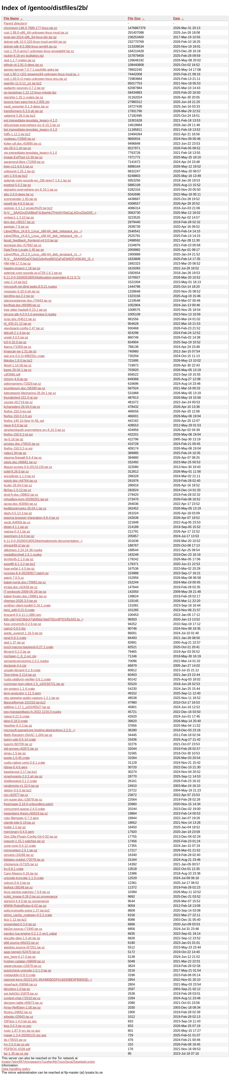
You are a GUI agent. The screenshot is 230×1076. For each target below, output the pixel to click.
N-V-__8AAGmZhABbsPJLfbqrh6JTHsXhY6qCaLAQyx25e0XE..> (50, 212)
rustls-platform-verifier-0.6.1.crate (27, 679)
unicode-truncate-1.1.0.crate (24, 878)
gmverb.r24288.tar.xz (19, 855)
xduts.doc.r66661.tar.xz (20, 462)
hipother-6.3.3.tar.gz (18, 725)
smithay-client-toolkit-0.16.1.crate (27, 605)
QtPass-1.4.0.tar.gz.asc (20, 1021)
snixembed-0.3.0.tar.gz (20, 924)
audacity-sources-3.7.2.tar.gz (24, 88)
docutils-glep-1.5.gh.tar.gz (22, 938)
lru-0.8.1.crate (14, 869)
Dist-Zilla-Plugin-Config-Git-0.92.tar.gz (30, 836)
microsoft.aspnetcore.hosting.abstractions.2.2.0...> (39, 730)
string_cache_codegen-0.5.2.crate (28, 915)
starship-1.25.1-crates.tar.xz (23, 97)
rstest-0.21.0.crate (16, 716)
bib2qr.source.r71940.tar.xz (23, 929)
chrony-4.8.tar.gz (16, 379)
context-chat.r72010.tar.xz (22, 998)
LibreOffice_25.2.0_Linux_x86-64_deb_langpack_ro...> (43, 254)
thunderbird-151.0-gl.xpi (20, 397)
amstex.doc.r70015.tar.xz (21, 444)
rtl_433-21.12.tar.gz (17, 323)
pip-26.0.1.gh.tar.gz (17, 148)
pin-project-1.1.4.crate (19, 688)
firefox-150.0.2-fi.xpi (18, 416)
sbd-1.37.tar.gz (14, 642)
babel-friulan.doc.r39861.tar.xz (25, 596)
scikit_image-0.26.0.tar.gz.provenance (30, 896)
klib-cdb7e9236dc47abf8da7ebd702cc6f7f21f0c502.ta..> (43, 619)
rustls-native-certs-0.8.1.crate (24, 762)
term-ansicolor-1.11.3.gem (22, 693)
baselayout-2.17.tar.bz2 (20, 772)
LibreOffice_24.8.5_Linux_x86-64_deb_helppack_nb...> (43, 236)
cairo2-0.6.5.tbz (15, 628)
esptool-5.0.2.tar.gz (17, 185)
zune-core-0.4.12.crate (20, 845)
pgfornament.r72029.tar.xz (22, 383)
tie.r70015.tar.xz (15, 1040)
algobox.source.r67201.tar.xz (24, 947)
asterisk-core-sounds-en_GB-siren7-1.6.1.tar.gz (37, 180)
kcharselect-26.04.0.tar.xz (22, 406)
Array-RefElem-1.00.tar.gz (22, 1007)
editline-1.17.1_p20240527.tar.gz (27, 707)
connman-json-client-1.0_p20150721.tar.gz (34, 684)
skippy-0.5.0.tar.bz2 (17, 790)
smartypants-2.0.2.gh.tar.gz (23, 776)
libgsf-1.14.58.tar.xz (17, 365)
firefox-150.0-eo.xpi (17, 411)
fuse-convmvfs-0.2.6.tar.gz (22, 624)
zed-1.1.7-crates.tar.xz (19, 60)
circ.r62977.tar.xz (16, 795)
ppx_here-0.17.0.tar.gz (20, 956)
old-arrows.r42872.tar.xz (21, 748)
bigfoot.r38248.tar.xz (18, 887)
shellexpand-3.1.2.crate (20, 781)
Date (176, 18)
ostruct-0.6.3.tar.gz (17, 883)
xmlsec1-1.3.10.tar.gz (19, 217)
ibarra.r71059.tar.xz (17, 347)
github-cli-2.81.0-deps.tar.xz (23, 65)
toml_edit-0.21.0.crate (19, 610)
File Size (134, 18)
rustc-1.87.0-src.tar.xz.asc (22, 1030)
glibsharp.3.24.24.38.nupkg (23, 550)
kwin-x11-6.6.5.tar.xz (18, 166)
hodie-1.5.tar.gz (15, 827)
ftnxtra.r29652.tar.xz (18, 1012)
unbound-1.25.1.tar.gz (19, 171)
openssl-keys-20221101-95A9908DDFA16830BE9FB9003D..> (48, 979)
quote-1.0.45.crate (17, 758)
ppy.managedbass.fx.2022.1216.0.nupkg (32, 712)
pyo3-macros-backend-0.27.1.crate (28, 647)
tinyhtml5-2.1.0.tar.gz (18, 559)
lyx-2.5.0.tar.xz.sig (16, 1044)
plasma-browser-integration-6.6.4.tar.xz (31, 517)
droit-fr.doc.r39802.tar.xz (21, 494)
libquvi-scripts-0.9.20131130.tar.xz (28, 467)
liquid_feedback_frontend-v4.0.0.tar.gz (31, 240)
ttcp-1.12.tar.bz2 (15, 919)
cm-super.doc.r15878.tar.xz (23, 799)
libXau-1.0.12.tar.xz (17, 490)
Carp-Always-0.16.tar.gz (21, 873)
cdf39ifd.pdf (12, 374)
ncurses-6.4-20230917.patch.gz (26, 573)
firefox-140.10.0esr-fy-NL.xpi (24, 420)
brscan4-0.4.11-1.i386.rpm (22, 615)
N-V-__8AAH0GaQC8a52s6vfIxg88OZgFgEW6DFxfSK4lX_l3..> (49, 259)
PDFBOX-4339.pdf (17, 1049)
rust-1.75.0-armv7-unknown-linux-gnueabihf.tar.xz (39, 51)
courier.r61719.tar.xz (18, 402)
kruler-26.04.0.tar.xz (18, 485)
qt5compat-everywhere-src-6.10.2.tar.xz (32, 125)
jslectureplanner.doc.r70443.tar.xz (27, 300)
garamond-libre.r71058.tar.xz (24, 162)
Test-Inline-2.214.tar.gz (20, 674)
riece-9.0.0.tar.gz (16, 425)
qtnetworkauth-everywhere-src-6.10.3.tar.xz (34, 430)
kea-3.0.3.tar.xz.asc (17, 1026)
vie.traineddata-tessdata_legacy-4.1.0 (30, 152)
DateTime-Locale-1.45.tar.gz (24, 249)
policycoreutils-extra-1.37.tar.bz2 (27, 910)
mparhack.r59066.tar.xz (20, 984)
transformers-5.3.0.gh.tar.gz (23, 111)
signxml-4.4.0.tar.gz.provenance (26, 901)
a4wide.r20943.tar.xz (18, 1016)
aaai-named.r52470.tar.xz (22, 952)
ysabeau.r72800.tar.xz (19, 138)
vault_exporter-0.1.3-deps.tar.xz (26, 106)
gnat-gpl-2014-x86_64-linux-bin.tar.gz (30, 37)
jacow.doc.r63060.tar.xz (20, 504)
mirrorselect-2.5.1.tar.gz (20, 850)
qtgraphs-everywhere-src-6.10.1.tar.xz (30, 189)
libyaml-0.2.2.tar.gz (17, 651)
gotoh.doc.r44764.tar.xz (20, 480)
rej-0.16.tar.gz (13, 439)
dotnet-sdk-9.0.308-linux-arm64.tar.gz (30, 46)
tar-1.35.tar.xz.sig (16, 1053)
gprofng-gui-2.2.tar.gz (19, 296)
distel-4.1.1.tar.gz (16, 527)
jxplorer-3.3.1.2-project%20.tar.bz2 (28, 208)
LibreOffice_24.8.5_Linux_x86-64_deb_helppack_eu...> (43, 231)
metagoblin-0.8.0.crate (19, 975)
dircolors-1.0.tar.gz (17, 989)
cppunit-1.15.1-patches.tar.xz (24, 841)
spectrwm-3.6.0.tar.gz (19, 536)
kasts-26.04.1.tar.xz (17, 370)
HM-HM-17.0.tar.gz (17, 263)
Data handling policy (16, 1069)
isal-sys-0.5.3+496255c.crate (24, 356)
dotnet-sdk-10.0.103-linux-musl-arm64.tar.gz (35, 41)
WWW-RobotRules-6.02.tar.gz (25, 905)
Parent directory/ (15, 23)
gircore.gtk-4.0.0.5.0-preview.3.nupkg (30, 314)
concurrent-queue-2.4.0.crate (24, 809)
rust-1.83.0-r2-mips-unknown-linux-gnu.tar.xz (35, 79)
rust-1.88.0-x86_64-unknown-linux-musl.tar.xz (36, 32)
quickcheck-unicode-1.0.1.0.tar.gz (27, 970)
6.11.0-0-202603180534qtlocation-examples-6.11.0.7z (42, 277)
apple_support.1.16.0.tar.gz (23, 633)
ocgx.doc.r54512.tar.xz (20, 319)
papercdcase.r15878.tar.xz (22, 966)
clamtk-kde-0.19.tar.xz (19, 822)
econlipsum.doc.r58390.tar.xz (24, 388)
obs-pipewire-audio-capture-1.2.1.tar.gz (31, 698)
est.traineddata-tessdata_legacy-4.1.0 (30, 120)
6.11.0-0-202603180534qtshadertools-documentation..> (43, 541)
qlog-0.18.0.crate (16, 721)
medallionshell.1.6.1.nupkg (22, 554)
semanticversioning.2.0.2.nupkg (26, 661)
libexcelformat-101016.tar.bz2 (25, 702)
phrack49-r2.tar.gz (16, 545)
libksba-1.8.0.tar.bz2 (18, 360)
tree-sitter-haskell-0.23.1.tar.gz (25, 309)
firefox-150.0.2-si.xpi (18, 448)
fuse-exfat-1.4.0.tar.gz (19, 568)
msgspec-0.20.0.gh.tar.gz (22, 291)
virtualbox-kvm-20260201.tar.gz (26, 499)
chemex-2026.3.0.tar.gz (20, 601)
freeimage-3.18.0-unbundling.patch (28, 804)
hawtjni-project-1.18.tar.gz (22, 268)
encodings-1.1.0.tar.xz (19, 476)
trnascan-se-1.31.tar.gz (20, 351)
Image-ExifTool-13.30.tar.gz (23, 157)
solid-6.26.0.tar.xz (16, 471)
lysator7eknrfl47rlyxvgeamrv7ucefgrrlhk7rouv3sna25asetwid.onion (48, 1061)
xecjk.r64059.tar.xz (17, 522)
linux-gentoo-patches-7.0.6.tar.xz (27, 892)
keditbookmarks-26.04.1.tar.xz (25, 508)
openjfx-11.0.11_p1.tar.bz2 (22, 83)
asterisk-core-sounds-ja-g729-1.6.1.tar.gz (33, 273)
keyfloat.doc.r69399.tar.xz (22, 305)
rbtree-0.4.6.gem (15, 767)
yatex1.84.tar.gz (15, 453)
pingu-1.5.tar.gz (15, 753)
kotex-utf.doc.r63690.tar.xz (22, 143)
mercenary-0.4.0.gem (19, 832)
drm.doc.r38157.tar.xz (19, 222)
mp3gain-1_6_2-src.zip (20, 656)
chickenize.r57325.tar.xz (21, 864)
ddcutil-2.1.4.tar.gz (17, 333)
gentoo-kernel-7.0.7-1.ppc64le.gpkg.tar (31, 69)
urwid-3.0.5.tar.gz (16, 337)
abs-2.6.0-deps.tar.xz (18, 194)
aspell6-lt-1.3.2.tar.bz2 (19, 564)
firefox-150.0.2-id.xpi (18, 434)
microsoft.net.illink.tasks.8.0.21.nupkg (30, 286)
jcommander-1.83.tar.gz (20, 199)
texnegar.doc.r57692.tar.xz (22, 245)
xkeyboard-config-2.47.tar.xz (24, 328)
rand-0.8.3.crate (15, 638)
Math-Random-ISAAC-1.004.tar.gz (28, 735)
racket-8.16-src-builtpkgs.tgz (24, 55)
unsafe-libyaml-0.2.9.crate (22, 670)
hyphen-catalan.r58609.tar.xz (24, 961)
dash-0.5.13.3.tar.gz (18, 513)
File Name (11, 18)
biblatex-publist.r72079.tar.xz (24, 859)
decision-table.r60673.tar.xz (23, 1002)
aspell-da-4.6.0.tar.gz (18, 203)
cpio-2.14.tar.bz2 (15, 282)
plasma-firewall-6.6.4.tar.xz (23, 457)
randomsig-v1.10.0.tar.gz (21, 785)
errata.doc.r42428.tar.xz (20, 587)
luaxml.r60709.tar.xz (18, 744)
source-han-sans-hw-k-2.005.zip (26, 102)
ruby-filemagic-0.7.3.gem (21, 818)
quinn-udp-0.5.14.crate (20, 739)
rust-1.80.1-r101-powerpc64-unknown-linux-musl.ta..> (42, 74)
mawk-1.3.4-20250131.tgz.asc (25, 1035)
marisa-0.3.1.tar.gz (17, 531)
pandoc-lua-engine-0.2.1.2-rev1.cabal (30, 933)
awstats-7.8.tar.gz (16, 226)
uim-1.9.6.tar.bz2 (16, 176)
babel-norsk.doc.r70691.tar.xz (25, 582)
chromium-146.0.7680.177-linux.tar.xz (30, 28)
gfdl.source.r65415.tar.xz (21, 942)
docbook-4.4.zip (15, 665)
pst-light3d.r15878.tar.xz (21, 993)
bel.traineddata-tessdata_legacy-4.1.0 (30, 129)
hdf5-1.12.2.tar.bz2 (17, 134)
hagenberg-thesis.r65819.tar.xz (26, 813)
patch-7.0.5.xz (14, 577)
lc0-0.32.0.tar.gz (15, 342)
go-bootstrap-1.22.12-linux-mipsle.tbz (30, 92)
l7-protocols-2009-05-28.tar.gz (25, 591)
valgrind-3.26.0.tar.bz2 (19, 115)
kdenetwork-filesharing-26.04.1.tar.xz (30, 393)
